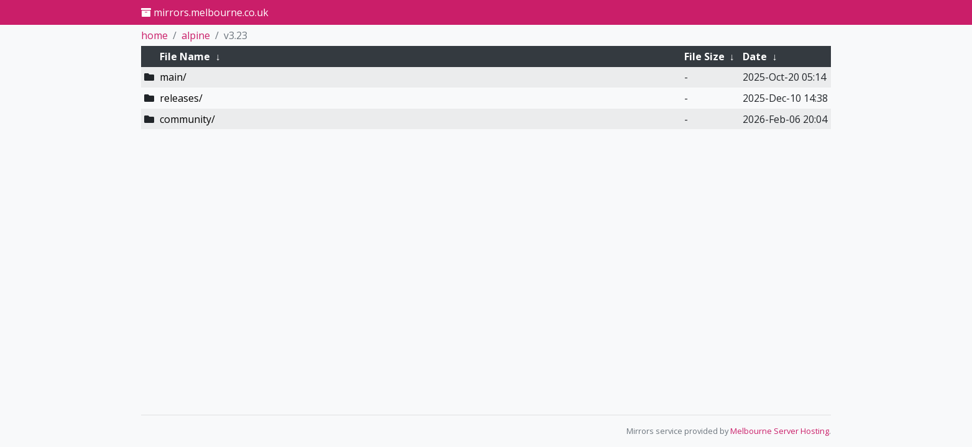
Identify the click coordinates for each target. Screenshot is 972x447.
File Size (704, 56)
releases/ (181, 98)
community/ (187, 119)
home (154, 35)
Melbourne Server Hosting (779, 430)
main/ (173, 77)
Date (755, 56)
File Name (185, 56)
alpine (195, 35)
